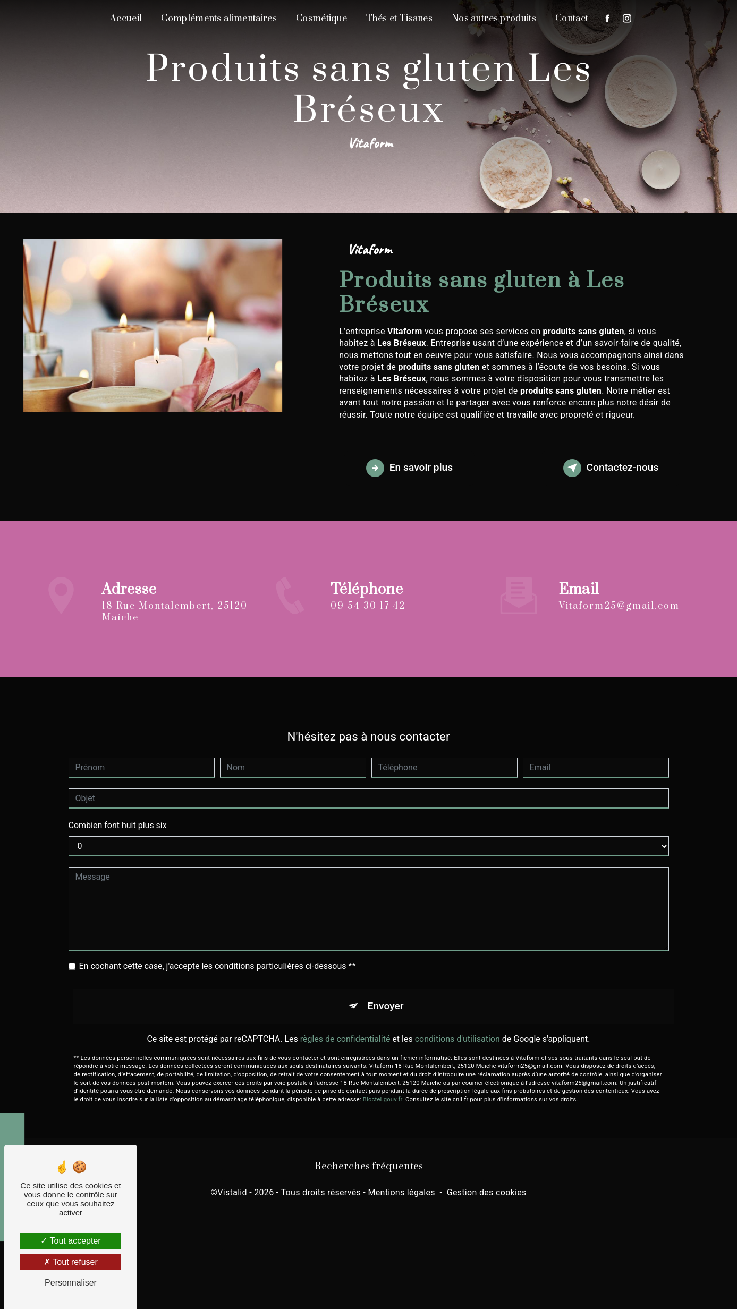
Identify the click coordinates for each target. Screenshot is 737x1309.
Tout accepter (70, 1240)
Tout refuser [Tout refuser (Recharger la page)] (71, 1261)
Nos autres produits (494, 18)
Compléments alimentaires (219, 18)
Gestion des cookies (487, 1192)
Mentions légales (401, 1192)
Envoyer (386, 994)
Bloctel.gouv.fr (382, 1087)
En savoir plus (409, 468)
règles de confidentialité (345, 1026)
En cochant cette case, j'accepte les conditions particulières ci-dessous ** (217, 954)
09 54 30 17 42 (368, 618)
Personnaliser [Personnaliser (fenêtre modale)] (71, 1282)
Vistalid (232, 1192)
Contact (571, 18)
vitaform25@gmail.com (619, 593)
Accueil (126, 18)
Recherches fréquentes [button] (369, 1166)
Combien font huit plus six (118, 813)
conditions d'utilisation (457, 1026)
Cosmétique (321, 18)
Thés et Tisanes (399, 18)
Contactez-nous (611, 468)
